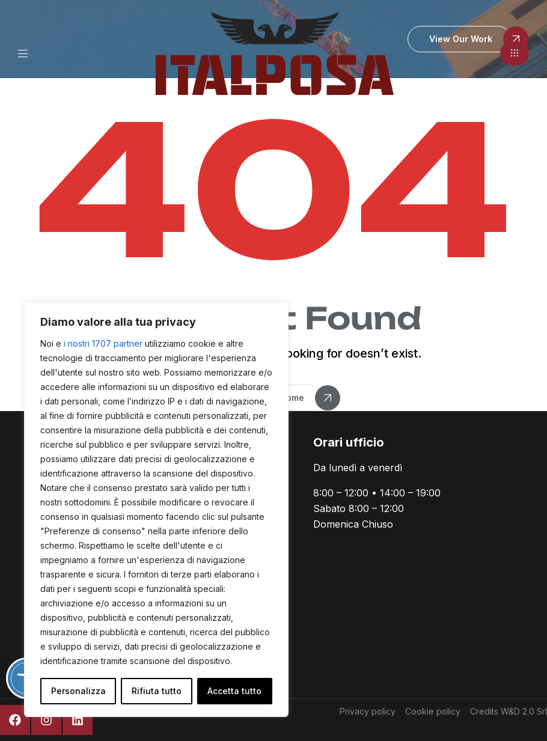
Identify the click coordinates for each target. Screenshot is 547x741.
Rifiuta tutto (157, 691)
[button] (514, 53)
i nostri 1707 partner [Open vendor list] (103, 343)
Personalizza (78, 691)
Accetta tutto (234, 691)
